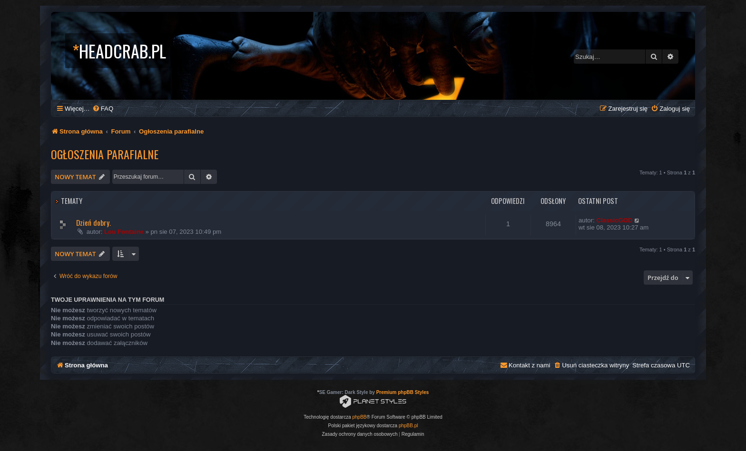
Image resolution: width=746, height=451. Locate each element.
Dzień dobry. (93, 222)
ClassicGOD (614, 220)
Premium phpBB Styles (402, 392)
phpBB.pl (408, 425)
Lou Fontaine (124, 231)
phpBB (360, 417)
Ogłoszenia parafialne (104, 154)
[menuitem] (102, 108)
